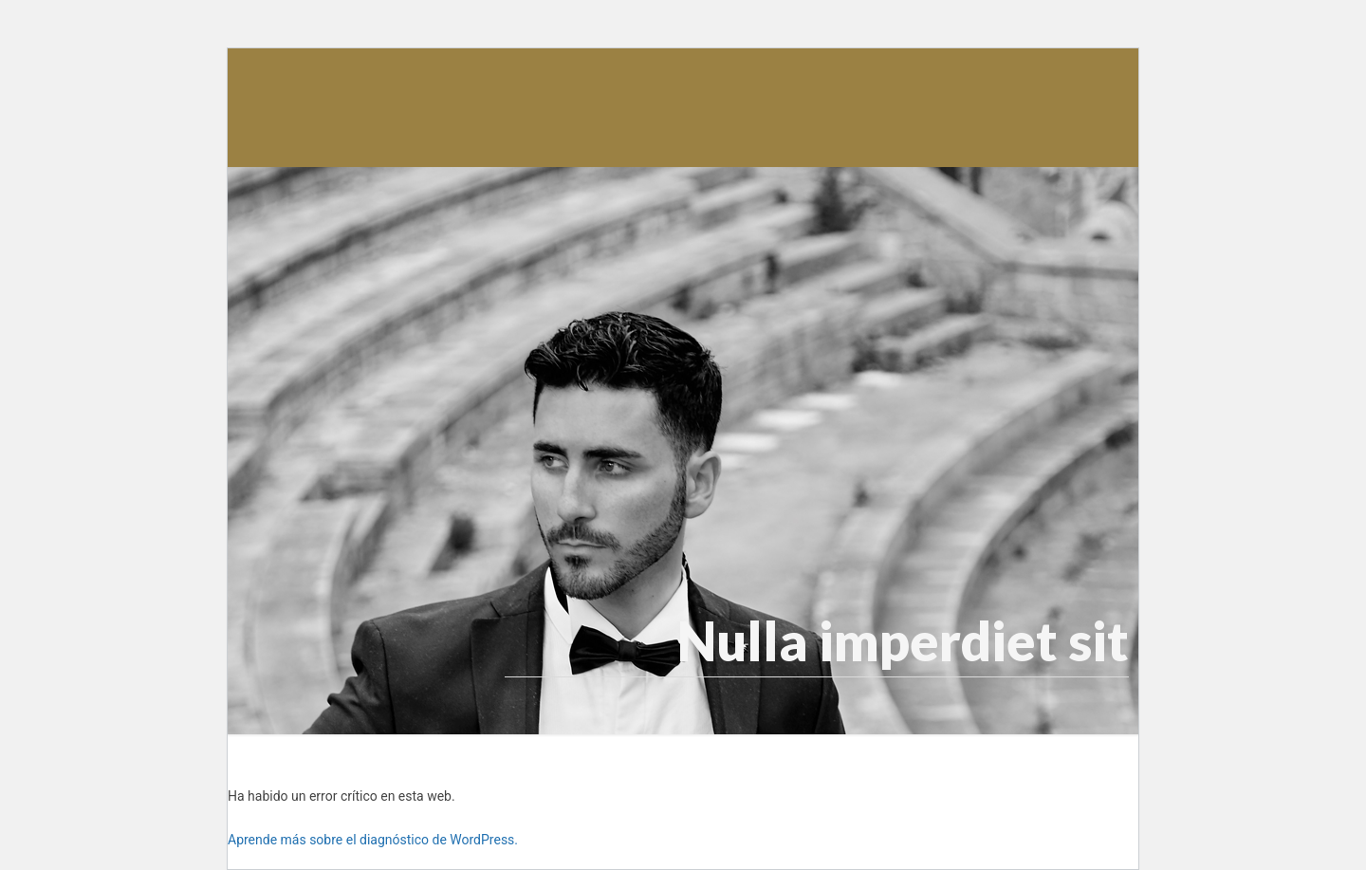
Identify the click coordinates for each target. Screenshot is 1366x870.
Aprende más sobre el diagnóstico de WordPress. (373, 839)
